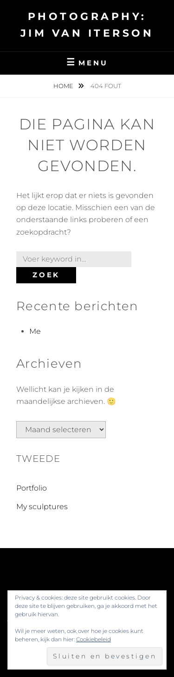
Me (35, 331)
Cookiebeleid (93, 639)
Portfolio (31, 488)
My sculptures (42, 506)
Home (64, 85)
